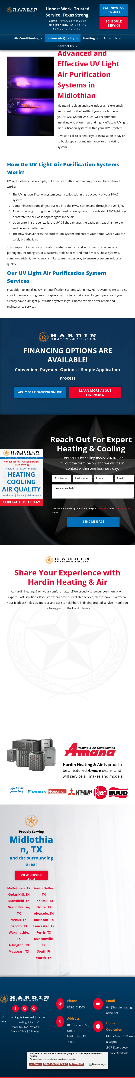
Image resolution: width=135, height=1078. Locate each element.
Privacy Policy (103, 508)
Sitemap (34, 1031)
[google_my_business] (24, 1009)
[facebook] (15, 1009)
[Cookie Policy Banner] (67, 1060)
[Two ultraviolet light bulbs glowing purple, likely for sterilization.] (30, 96)
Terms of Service (122, 508)
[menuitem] (28, 38)
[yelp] (33, 1009)
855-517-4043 (76, 1007)
